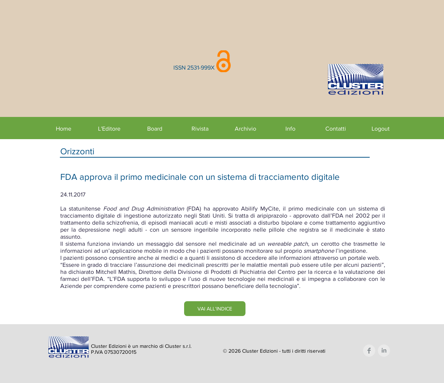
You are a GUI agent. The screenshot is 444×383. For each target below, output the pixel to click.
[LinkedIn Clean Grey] (384, 351)
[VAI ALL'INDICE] (214, 308)
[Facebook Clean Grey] (369, 351)
